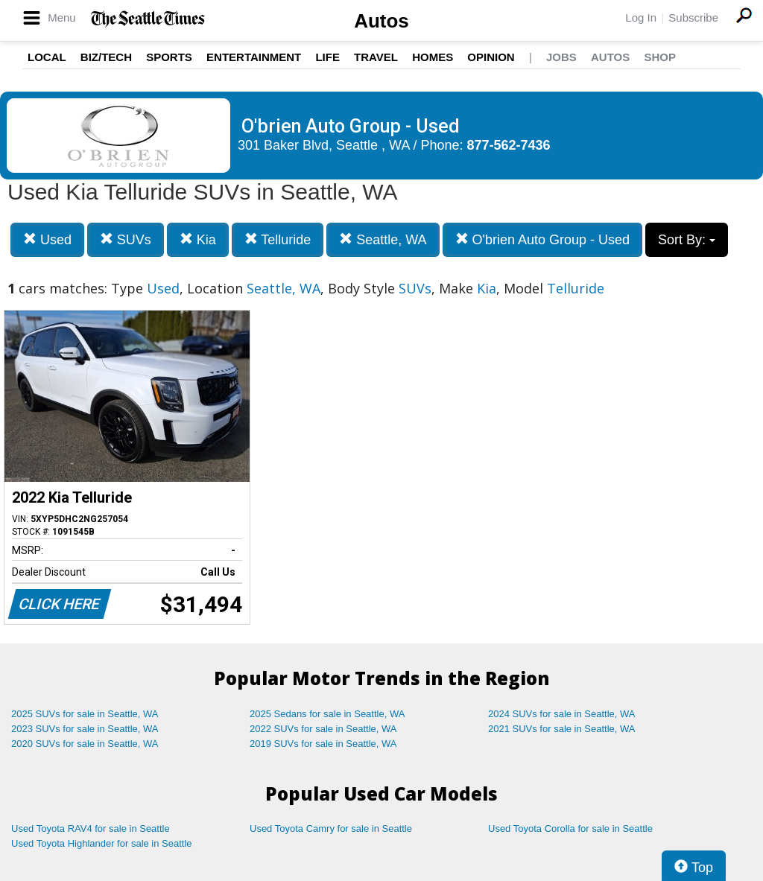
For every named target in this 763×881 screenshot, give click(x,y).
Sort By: (686, 239)
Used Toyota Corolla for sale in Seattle (570, 828)
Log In (640, 17)
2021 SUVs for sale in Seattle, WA (562, 728)
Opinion (490, 57)
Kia (198, 239)
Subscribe (693, 17)
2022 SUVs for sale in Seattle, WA (323, 728)
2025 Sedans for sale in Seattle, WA (327, 713)
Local (47, 57)
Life (327, 57)
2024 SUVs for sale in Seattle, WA (562, 713)
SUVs (125, 239)
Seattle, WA (382, 239)
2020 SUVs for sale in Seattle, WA (85, 743)
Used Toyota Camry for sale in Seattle (331, 828)
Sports (169, 57)
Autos (381, 21)
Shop (660, 57)
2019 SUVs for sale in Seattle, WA (323, 743)
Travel (376, 57)
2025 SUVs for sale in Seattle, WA (85, 713)
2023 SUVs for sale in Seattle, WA (85, 728)
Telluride (277, 239)
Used (47, 239)
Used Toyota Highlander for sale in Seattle (101, 843)
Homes (432, 57)
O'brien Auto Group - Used (542, 239)
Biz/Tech (106, 57)
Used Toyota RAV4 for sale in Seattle (90, 828)
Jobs (561, 57)
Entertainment (253, 57)
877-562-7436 (509, 145)
